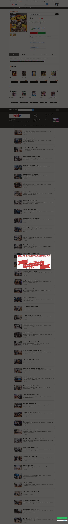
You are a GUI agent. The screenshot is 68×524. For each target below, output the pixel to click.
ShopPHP (64, 520)
